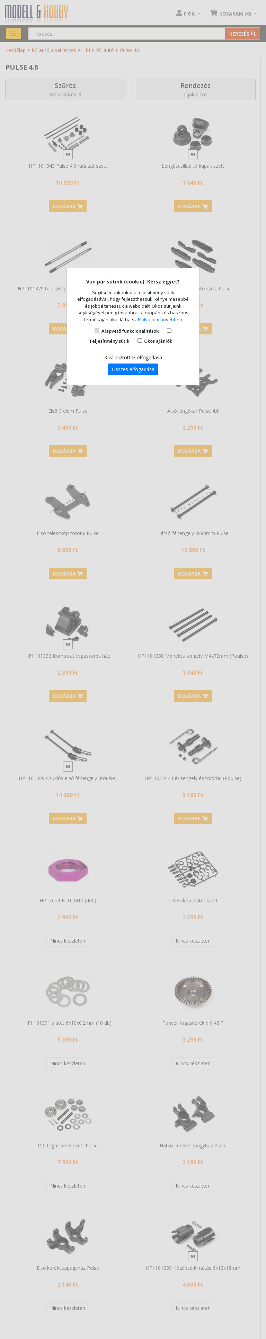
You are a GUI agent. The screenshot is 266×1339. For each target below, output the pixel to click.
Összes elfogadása (133, 369)
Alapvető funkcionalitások (130, 331)
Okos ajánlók (158, 341)
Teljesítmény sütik (109, 341)
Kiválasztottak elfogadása (133, 357)
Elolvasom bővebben (160, 319)
